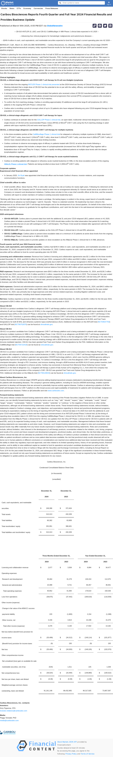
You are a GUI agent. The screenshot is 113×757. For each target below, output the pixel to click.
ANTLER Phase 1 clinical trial (39, 84)
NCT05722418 (21, 345)
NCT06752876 (20, 324)
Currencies (38, 8)
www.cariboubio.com (56, 391)
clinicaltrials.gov (46, 324)
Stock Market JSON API (67, 742)
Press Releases (51, 8)
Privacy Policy (71, 754)
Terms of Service (87, 754)
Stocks (4, 8)
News (12, 8)
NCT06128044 (44, 373)
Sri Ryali (21, 175)
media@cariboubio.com (9, 721)
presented (56, 84)
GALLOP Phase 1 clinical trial (48, 120)
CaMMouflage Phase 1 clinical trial (46, 134)
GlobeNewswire (55, 25)
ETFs (19, 8)
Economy (27, 8)
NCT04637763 (104, 322)
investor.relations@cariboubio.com (13, 711)
